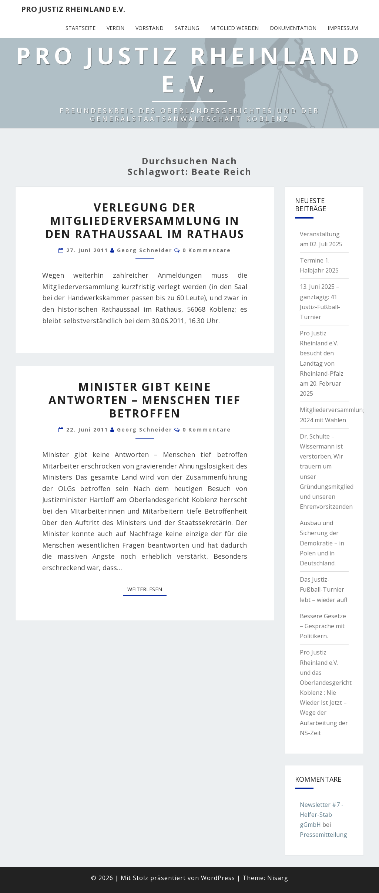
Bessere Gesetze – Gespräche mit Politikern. (323, 626)
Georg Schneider (144, 250)
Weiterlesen (147, 589)
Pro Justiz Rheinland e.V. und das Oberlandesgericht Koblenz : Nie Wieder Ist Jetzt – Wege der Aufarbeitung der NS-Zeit (326, 692)
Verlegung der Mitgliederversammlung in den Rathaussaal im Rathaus (144, 220)
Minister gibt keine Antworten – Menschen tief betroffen (144, 400)
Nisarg (277, 878)
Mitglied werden (234, 27)
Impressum (343, 27)
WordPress (218, 878)
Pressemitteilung (323, 835)
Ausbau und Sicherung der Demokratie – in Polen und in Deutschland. (322, 543)
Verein (115, 27)
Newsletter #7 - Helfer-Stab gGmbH (321, 815)
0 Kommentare (206, 250)
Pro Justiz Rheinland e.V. (73, 9)
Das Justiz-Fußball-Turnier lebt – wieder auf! (323, 589)
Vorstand (149, 27)
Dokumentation (293, 27)
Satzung (187, 27)
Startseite (80, 27)
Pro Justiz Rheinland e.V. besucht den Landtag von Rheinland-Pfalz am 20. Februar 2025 (321, 363)
